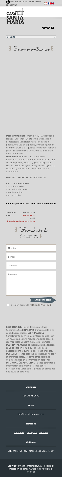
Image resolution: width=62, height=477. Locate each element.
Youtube (43, 432)
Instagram (32, 432)
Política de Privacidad (40, 304)
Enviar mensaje (42, 299)
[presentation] (31, 315)
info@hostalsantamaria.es (21, 221)
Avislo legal (35, 468)
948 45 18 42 (28, 215)
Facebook (19, 432)
